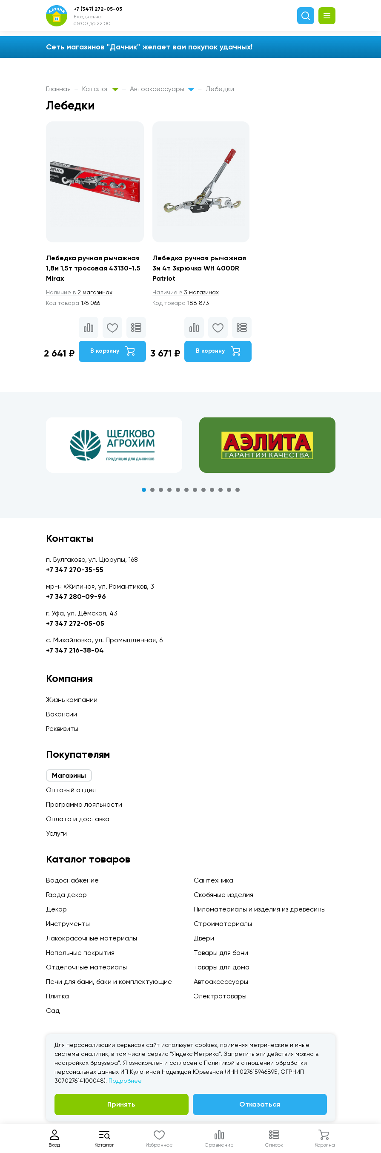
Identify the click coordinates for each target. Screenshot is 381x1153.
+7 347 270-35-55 (74, 570)
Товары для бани (221, 953)
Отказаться (259, 1104)
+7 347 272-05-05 (75, 623)
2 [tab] (152, 490)
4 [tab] (169, 490)
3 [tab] (161, 490)
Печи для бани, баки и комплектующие (109, 982)
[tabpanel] (114, 445)
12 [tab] (237, 490)
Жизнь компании (71, 700)
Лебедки (220, 89)
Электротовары (220, 996)
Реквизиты (62, 729)
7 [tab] (195, 490)
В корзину (112, 351)
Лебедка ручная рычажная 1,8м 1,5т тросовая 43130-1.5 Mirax (93, 268)
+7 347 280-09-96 (76, 596)
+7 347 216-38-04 (75, 650)
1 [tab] (144, 490)
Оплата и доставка (77, 819)
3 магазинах (185, 292)
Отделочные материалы (86, 967)
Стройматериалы (223, 924)
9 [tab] (212, 490)
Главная (58, 89)
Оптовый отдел (71, 790)
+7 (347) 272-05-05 (98, 9)
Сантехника (213, 880)
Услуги (56, 833)
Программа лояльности (84, 804)
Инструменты (68, 924)
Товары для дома (221, 967)
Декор (56, 909)
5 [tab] (178, 490)
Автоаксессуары (162, 89)
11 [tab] (229, 490)
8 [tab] (203, 490)
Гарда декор (66, 895)
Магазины (69, 775)
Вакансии (61, 714)
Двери (204, 938)
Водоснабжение (72, 880)
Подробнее (125, 1080)
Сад (53, 1010)
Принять (121, 1104)
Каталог (100, 89)
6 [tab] (186, 490)
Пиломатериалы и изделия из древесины (260, 909)
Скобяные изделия (223, 895)
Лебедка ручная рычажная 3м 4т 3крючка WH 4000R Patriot (199, 268)
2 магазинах (79, 292)
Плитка (57, 996)
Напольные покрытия (80, 953)
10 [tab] (220, 490)
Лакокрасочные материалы (91, 938)
